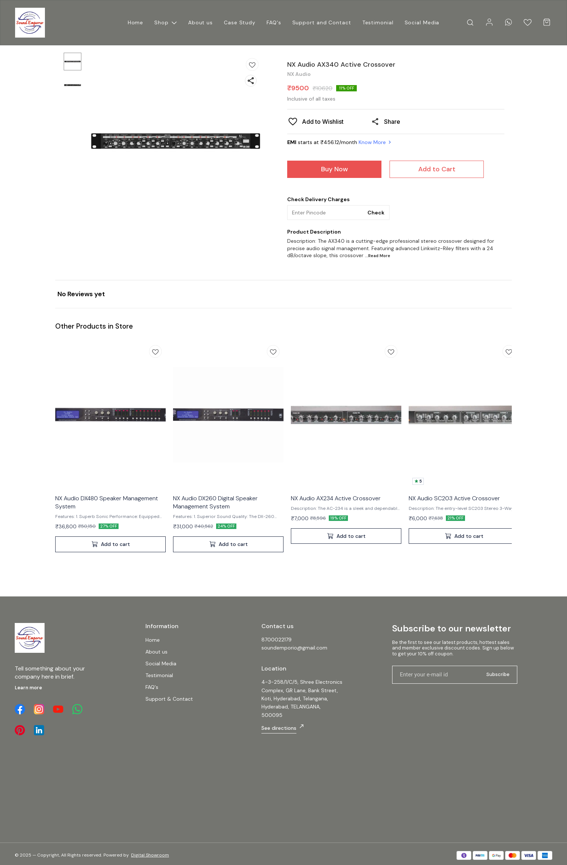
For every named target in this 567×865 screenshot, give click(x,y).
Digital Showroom (150, 855)
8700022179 (276, 639)
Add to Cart (436, 169)
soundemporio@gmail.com (294, 647)
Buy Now (334, 169)
